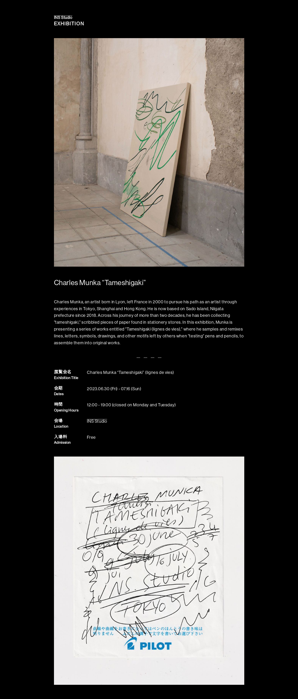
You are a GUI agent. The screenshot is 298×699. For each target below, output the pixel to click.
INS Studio (63, 17)
